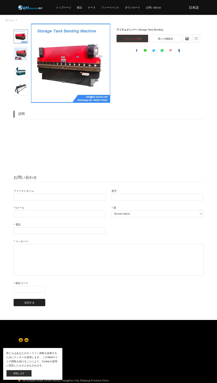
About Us (85, 341)
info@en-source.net (133, 362)
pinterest (171, 51)
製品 (79, 7)
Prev (21, 25)
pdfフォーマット (187, 38)
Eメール (19, 207)
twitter (154, 51)
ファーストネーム (24, 191)
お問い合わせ (153, 7)
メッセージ (21, 241)
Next (21, 100)
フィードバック (110, 7)
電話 (17, 224)
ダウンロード (132, 7)
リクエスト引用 (132, 38)
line (145, 51)
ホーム (9, 20)
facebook (137, 51)
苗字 (114, 191)
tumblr (179, 51)
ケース (91, 7)
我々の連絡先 (165, 38)
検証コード (21, 283)
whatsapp (162, 51)
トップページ (63, 7)
